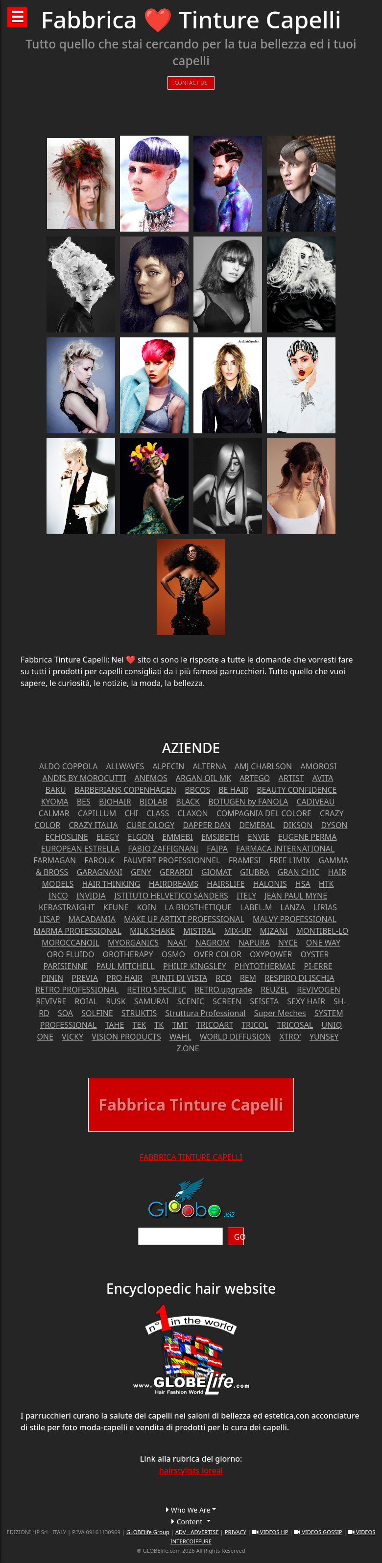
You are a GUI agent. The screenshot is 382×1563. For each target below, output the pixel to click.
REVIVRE (51, 1001)
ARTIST (291, 778)
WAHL (180, 1036)
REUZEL (274, 989)
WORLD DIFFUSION (235, 1036)
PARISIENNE (65, 966)
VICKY (72, 1036)
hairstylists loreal (191, 1470)
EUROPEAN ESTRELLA (80, 848)
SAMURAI (151, 1001)
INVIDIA (91, 895)
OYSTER (315, 954)
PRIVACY (235, 1532)
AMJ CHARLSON (263, 766)
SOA (65, 1013)
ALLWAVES (125, 766)
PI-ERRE (318, 966)
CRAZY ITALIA (93, 825)
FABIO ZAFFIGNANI (163, 848)
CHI (131, 813)
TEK (139, 1024)
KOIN (146, 907)
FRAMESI (245, 860)
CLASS (157, 813)
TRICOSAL (295, 1024)
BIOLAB (153, 801)
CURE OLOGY (150, 825)
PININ (52, 977)
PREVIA (85, 977)
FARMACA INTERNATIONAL (285, 848)
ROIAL (86, 1001)
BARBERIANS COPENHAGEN (125, 789)
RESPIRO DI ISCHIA (299, 977)
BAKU (56, 789)
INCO (58, 895)
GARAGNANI (99, 872)
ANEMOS (151, 778)
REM (248, 977)
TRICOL (254, 1024)
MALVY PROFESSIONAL (294, 919)
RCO (223, 977)
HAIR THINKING (111, 883)
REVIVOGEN (318, 989)
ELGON (141, 836)
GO (239, 1236)
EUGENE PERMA (307, 836)
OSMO (173, 954)
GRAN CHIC (299, 872)
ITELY (246, 895)
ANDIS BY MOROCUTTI (84, 778)
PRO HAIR (124, 977)
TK (159, 1024)
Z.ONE (187, 1048)
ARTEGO (254, 778)
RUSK (115, 1001)
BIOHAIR (115, 801)
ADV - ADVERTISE (197, 1532)
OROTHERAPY (128, 954)
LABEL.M (256, 907)
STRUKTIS (139, 1013)
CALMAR (53, 813)
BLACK (188, 801)
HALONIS (270, 883)
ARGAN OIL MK (203, 778)
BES (84, 801)
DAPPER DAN (207, 825)
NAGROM (212, 942)
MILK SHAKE (152, 930)
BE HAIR (233, 789)
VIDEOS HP (270, 1532)
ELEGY (107, 836)
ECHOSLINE (67, 836)
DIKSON (297, 825)
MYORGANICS (133, 942)
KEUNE (116, 907)
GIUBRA (254, 872)
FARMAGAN (55, 860)
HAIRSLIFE (225, 883)
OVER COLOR (217, 954)
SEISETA (264, 1001)
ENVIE (259, 836)
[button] (191, 1510)
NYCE (288, 942)
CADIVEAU (315, 801)
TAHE (114, 1024)
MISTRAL (199, 930)
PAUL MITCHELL (125, 966)
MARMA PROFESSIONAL (77, 930)
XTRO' (290, 1036)
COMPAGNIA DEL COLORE (263, 813)
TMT (180, 1024)
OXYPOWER (271, 954)
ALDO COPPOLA (68, 766)
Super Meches (280, 1013)
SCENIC (191, 1001)
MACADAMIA (92, 919)
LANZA (293, 907)
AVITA (323, 778)
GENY (141, 872)
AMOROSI (318, 766)
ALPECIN (168, 766)
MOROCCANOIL (70, 942)
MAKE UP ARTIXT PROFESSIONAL (184, 919)
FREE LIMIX (289, 860)
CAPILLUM (97, 813)
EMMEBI (177, 836)
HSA (302, 883)
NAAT (177, 942)
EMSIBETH (220, 836)
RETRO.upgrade (224, 989)
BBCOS (197, 789)
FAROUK (99, 860)
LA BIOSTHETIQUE (198, 907)
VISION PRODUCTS (126, 1036)
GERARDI (176, 872)
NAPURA (254, 942)
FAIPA (217, 848)
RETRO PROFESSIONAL (77, 989)
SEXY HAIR (306, 1001)
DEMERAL (257, 825)
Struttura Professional (205, 1013)
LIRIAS (325, 907)
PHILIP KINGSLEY (194, 966)
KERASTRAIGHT (67, 907)
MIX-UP (237, 930)
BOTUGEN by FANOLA (248, 801)
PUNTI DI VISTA (179, 977)
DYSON (334, 825)
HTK (326, 883)
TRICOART (214, 1024)
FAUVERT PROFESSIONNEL (171, 860)
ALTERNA (209, 766)
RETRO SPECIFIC (156, 989)
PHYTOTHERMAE (265, 966)
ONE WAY (323, 942)
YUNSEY (324, 1036)
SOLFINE (97, 1013)
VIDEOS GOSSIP (318, 1532)
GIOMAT (216, 872)
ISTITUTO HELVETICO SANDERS (171, 895)
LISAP (49, 919)
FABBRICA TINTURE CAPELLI (191, 1157)
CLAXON (192, 813)
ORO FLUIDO (71, 954)
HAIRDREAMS (174, 883)
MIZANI (273, 930)
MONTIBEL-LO (322, 930)
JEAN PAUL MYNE (295, 895)
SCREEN (227, 1001)
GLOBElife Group (147, 1532)
